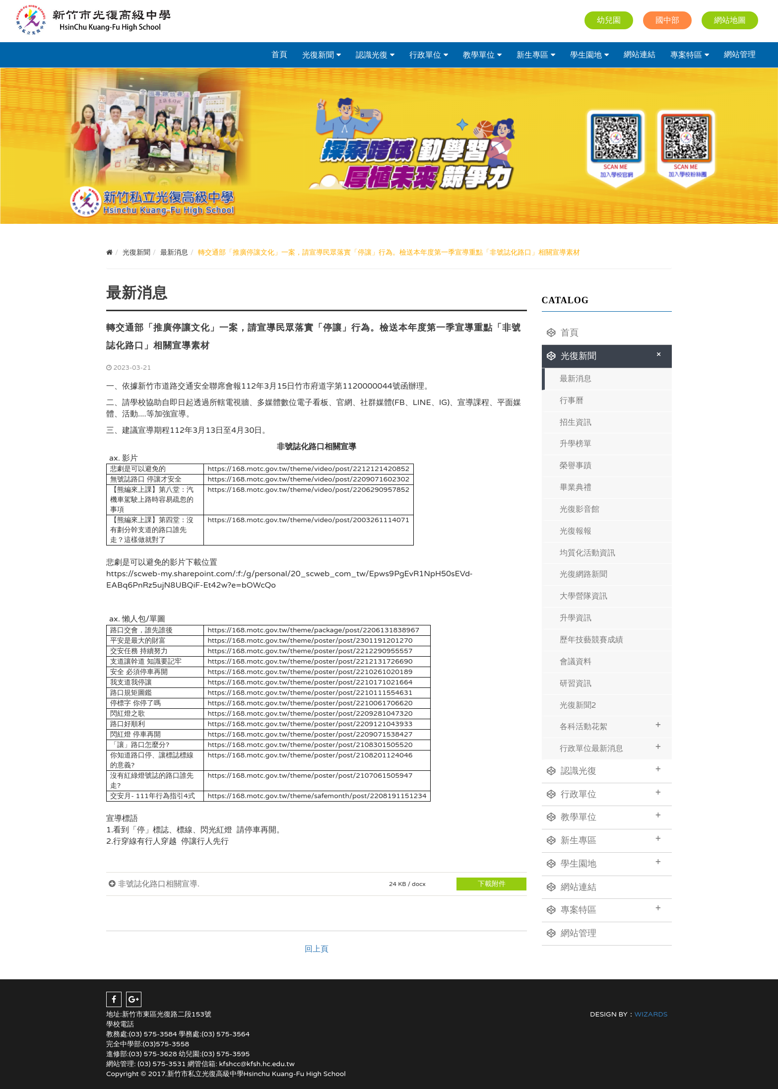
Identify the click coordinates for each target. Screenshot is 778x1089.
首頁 (279, 55)
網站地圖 (730, 20)
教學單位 (479, 55)
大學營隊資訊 (583, 596)
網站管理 (740, 55)
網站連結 (639, 55)
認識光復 (372, 55)
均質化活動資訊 (587, 553)
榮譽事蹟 (575, 466)
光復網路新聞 (583, 574)
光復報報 (575, 531)
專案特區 (686, 55)
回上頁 (316, 949)
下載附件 (492, 884)
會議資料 (575, 662)
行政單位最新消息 (610, 747)
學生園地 (586, 55)
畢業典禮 (575, 487)
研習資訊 (575, 683)
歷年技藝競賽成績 (591, 640)
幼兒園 (609, 20)
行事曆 (572, 401)
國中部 (667, 20)
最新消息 (575, 379)
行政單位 (425, 55)
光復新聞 (318, 55)
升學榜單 (575, 444)
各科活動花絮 (610, 725)
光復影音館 (579, 509)
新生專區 (532, 55)
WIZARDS (651, 1014)
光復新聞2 (578, 705)
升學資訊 (575, 618)
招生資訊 (575, 422)
